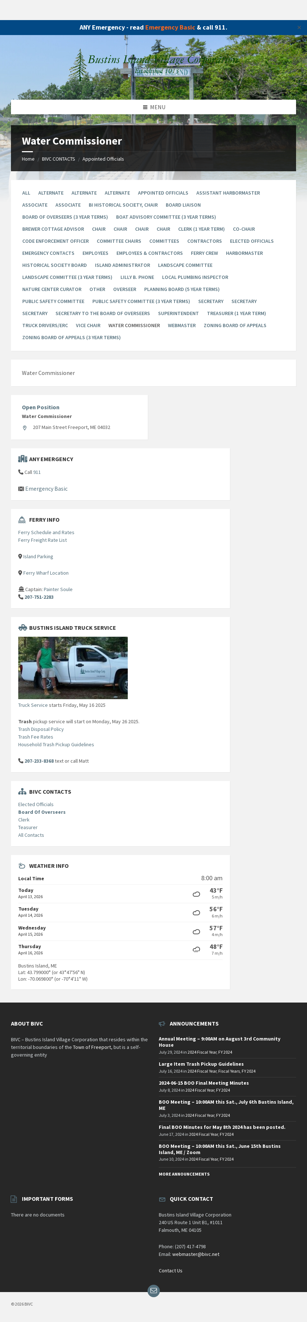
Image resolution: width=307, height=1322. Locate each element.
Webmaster (182, 325)
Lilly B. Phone (137, 277)
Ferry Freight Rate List (42, 540)
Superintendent (178, 313)
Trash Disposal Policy (41, 729)
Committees (164, 241)
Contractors (204, 241)
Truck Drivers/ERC (45, 325)
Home (28, 159)
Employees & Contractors (149, 253)
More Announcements (184, 1174)
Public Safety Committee (53, 301)
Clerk (24, 819)
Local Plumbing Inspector (195, 277)
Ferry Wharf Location (46, 573)
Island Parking (38, 556)
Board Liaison (183, 205)
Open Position (41, 407)
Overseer (124, 289)
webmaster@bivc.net (195, 1254)
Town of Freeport (92, 1047)
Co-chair (244, 229)
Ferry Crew (204, 253)
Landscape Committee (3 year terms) (67, 277)
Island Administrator (122, 265)
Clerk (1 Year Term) (201, 229)
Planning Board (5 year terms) (182, 289)
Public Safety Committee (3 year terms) (141, 301)
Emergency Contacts (48, 253)
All (26, 192)
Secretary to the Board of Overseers (102, 313)
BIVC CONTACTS (58, 159)
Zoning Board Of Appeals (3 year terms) (71, 337)
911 (37, 472)
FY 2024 (225, 1052)
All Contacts (31, 835)
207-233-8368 (39, 761)
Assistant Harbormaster (228, 192)
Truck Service (33, 705)
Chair (98, 229)
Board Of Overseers (42, 812)
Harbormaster (244, 253)
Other (97, 289)
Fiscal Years (229, 1071)
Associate (34, 205)
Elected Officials (252, 241)
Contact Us (171, 1270)
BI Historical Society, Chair (123, 205)
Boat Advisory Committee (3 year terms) (166, 217)
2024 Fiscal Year (202, 1052)
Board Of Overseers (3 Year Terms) (65, 217)
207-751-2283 (39, 597)
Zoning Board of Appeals (235, 325)
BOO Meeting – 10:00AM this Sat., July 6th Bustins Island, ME (226, 1105)
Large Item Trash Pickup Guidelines (201, 1064)
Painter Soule (58, 589)
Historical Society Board (54, 265)
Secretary (210, 301)
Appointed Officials (103, 159)
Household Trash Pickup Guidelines (56, 744)
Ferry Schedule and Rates (46, 532)
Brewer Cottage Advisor (53, 229)
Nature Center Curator (51, 289)
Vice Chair (88, 325)
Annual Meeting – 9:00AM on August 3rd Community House (219, 1041)
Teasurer (28, 827)
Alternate (51, 192)
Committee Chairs (119, 241)
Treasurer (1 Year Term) (236, 313)
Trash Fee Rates (35, 736)
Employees (95, 253)
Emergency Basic (170, 27)
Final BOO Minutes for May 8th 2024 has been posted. (222, 1127)
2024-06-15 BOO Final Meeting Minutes (204, 1083)
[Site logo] (153, 85)
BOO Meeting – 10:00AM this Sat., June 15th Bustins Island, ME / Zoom (220, 1149)
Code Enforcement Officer (55, 241)
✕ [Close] (299, 27)
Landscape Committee (185, 265)
